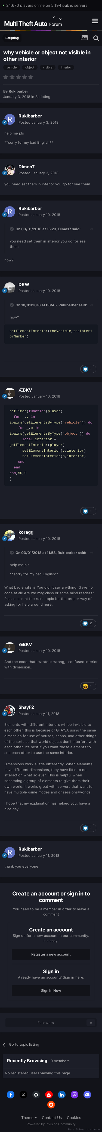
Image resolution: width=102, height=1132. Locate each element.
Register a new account (51, 954)
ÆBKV (25, 390)
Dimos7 (26, 166)
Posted (38, 122)
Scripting (42, 96)
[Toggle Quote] (12, 229)
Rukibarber (18, 91)
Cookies (74, 1117)
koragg (25, 532)
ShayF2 (26, 707)
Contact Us (52, 1117)
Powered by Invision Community (51, 1124)
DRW (23, 284)
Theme (29, 1117)
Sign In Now (51, 990)
